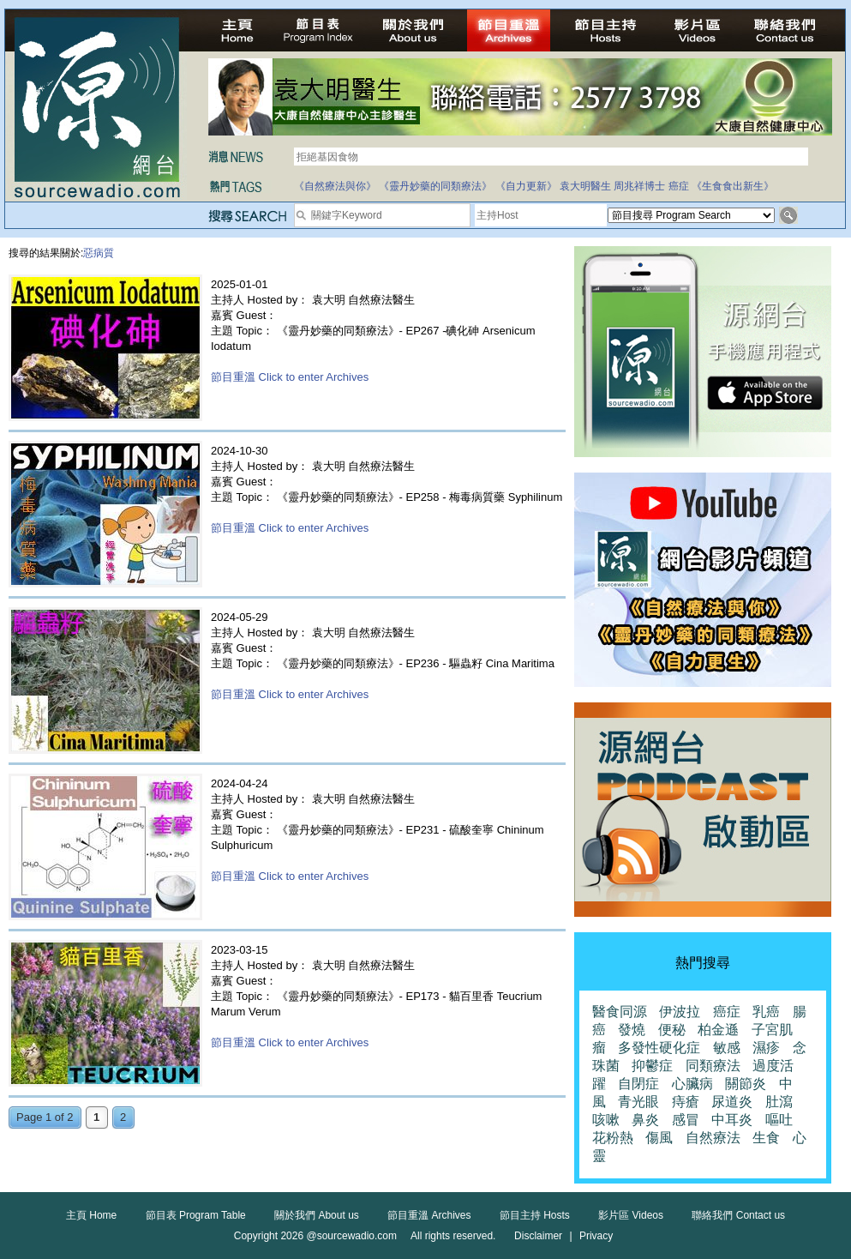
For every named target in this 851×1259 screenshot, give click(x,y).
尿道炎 (731, 1101)
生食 (766, 1137)
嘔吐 (779, 1119)
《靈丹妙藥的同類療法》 (435, 186)
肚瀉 (779, 1101)
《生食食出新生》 (733, 186)
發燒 (631, 1029)
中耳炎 (731, 1119)
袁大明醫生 (585, 186)
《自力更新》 (526, 186)
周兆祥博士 (639, 186)
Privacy (596, 1236)
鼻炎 (645, 1119)
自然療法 (713, 1137)
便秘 (672, 1029)
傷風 (659, 1137)
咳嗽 (606, 1119)
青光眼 (638, 1101)
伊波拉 (679, 1011)
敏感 (726, 1047)
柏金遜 (718, 1029)
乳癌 (766, 1011)
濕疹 (766, 1047)
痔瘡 (685, 1101)
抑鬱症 (652, 1065)
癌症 (678, 186)
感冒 (685, 1119)
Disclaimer (538, 1236)
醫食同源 (619, 1011)
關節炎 (745, 1083)
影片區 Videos (630, 1215)
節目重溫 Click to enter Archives (290, 376)
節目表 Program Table (196, 1215)
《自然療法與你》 (335, 186)
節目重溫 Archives (428, 1215)
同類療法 (713, 1065)
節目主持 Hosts (535, 1215)
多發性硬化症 (659, 1047)
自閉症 (638, 1083)
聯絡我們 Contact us (738, 1215)
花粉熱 (612, 1137)
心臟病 (692, 1083)
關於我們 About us (316, 1215)
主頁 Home (91, 1215)
